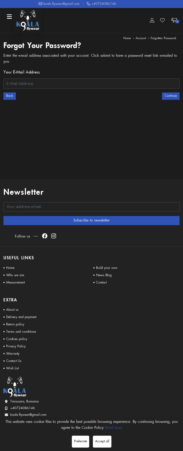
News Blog (104, 275)
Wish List (12, 368)
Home (127, 38)
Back (9, 96)
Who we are (15, 275)
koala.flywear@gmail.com (59, 4)
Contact (101, 282)
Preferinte (80, 441)
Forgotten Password (163, 38)
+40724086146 (101, 4)
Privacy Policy (16, 346)
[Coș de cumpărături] (174, 20)
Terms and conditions (21, 331)
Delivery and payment (21, 317)
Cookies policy (16, 339)
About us (12, 309)
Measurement (15, 282)
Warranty (12, 353)
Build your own (106, 268)
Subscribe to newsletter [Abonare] (91, 220)
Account (141, 38)
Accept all (102, 441)
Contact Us (14, 361)
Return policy (15, 324)
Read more (113, 427)
